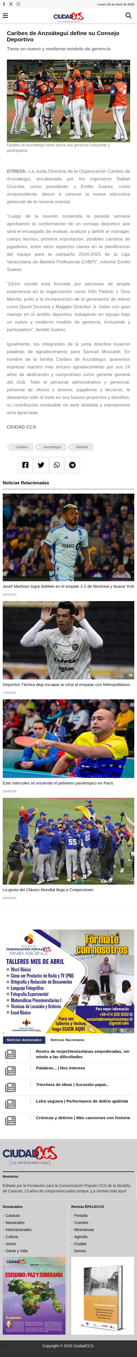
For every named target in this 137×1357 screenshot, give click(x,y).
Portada (81, 1215)
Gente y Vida (17, 1251)
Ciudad (80, 1244)
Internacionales (19, 1229)
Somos (80, 1251)
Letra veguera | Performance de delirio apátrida (82, 1101)
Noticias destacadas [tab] (24, 1040)
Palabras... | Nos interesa (60, 1068)
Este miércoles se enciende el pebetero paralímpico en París (58, 783)
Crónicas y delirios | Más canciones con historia (83, 1117)
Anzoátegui (52, 447)
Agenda (80, 1237)
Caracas (13, 1215)
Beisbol (82, 447)
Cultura (12, 1237)
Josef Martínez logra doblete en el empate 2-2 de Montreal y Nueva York (68, 586)
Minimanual (84, 1229)
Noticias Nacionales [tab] (67, 1040)
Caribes (22, 447)
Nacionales (15, 1222)
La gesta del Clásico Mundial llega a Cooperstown (48, 889)
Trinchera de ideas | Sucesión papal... (72, 1084)
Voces (11, 1244)
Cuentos (81, 1222)
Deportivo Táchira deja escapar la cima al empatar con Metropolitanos (66, 684)
